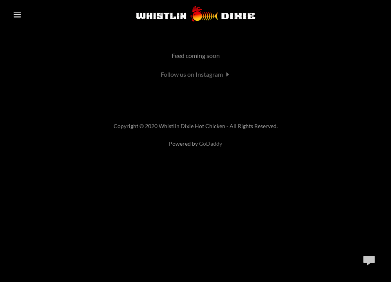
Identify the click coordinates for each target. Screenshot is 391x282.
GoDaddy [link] (210, 144)
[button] (29, 14)
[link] (195, 21)
